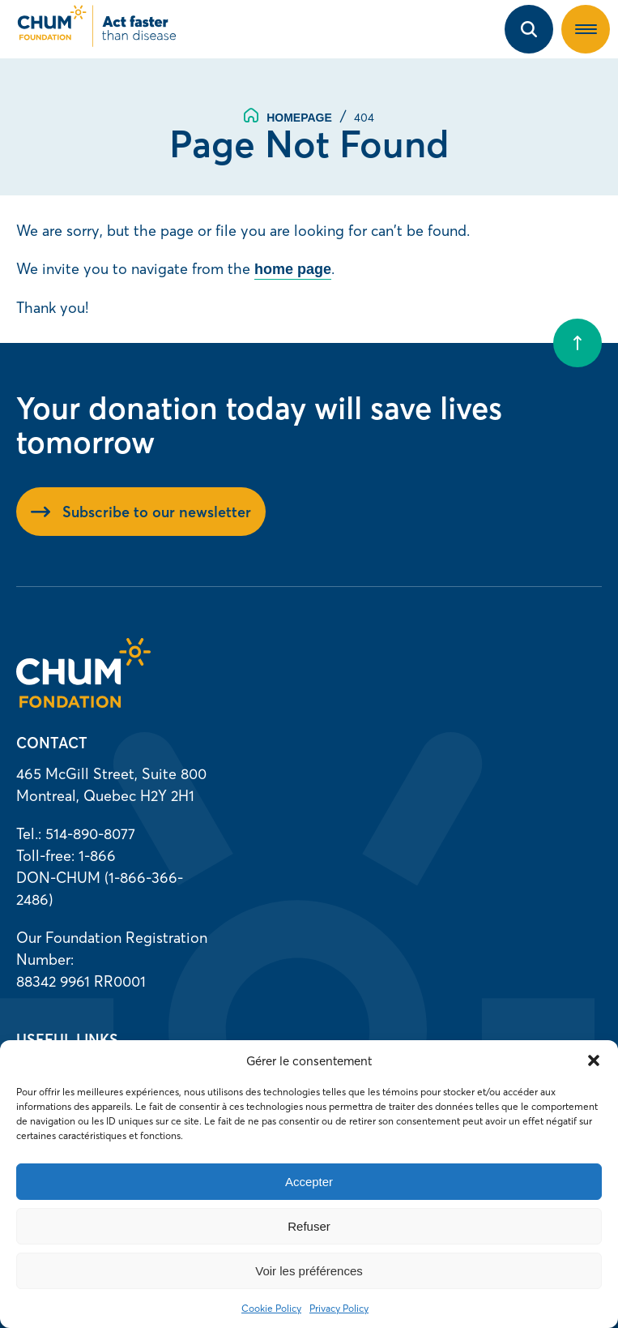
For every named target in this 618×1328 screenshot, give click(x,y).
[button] (594, 1060)
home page (292, 269)
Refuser (309, 1226)
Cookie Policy (271, 1308)
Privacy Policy (339, 1308)
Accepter (309, 1182)
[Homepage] (83, 702)
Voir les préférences (309, 1271)
